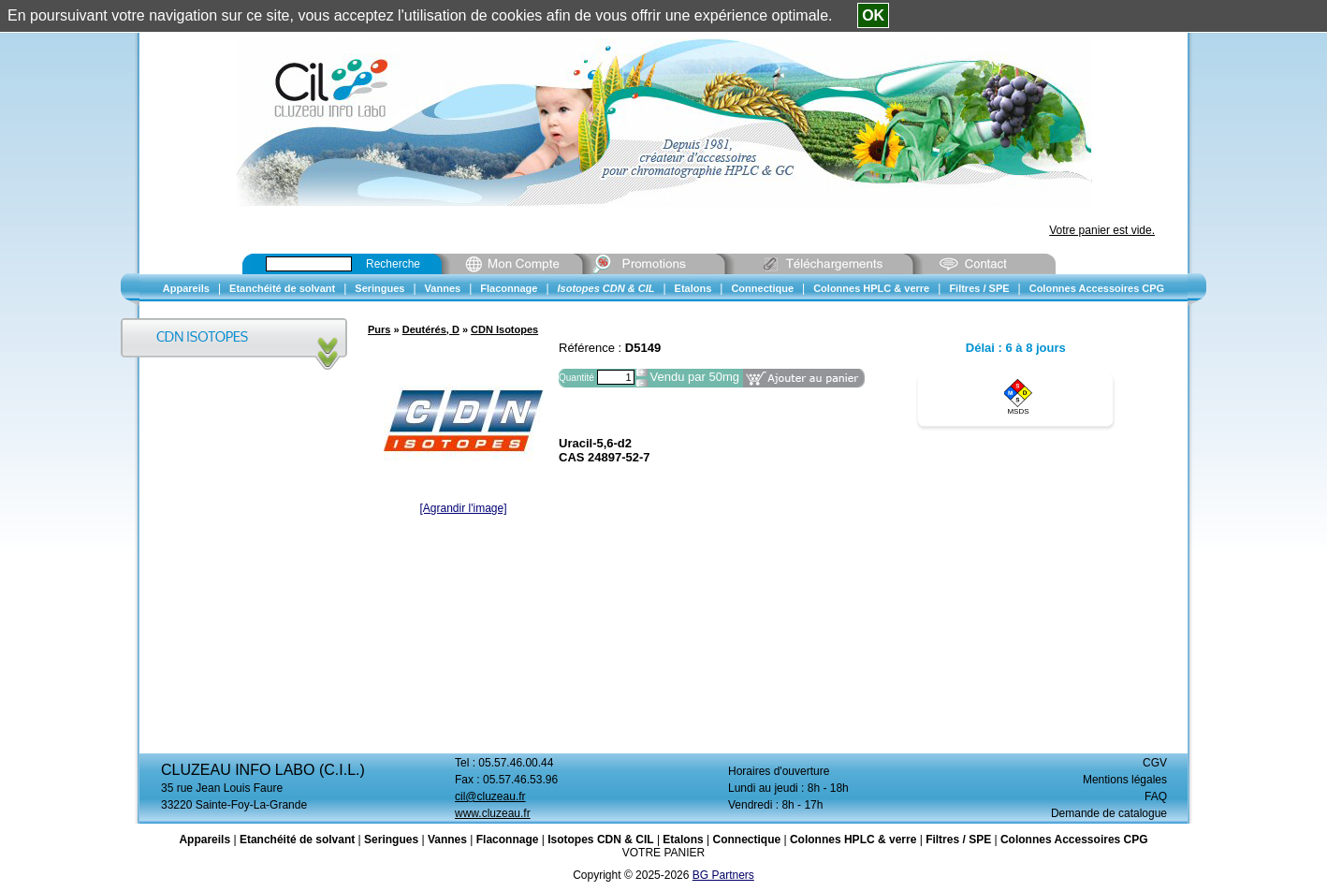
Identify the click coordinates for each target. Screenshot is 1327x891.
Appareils (204, 839)
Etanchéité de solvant (297, 839)
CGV (1155, 762)
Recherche (393, 263)
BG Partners (723, 875)
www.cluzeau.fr (493, 813)
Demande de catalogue (1109, 813)
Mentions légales (1125, 779)
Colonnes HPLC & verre (853, 839)
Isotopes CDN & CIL (600, 839)
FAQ (1156, 796)
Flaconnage (507, 839)
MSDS (1017, 411)
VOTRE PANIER (663, 852)
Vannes (447, 839)
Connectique (746, 839)
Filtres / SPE (958, 839)
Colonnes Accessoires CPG (1074, 839)
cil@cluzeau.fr (490, 796)
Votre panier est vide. (1102, 230)
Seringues (391, 839)
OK (873, 15)
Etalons (683, 839)
